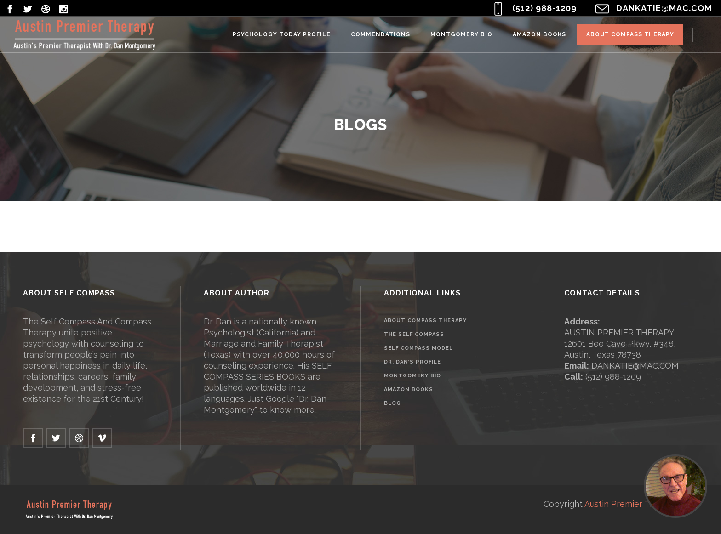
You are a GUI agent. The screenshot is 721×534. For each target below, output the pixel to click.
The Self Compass (414, 334)
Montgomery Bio (412, 376)
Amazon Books (408, 389)
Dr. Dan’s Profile (412, 362)
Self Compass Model (418, 348)
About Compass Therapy (425, 321)
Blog (392, 403)
